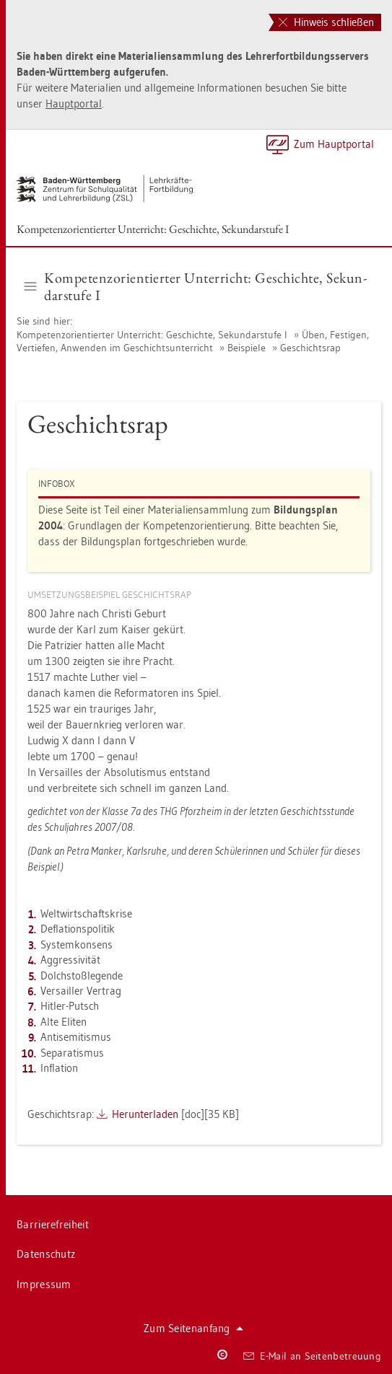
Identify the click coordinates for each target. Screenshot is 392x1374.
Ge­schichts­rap (310, 347)
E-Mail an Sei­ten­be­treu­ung (312, 1355)
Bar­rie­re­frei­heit (53, 1224)
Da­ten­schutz (46, 1254)
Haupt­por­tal (73, 103)
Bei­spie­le (246, 347)
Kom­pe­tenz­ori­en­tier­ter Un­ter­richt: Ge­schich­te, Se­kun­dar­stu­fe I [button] (196, 286)
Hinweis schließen (326, 22)
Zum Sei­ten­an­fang (193, 1328)
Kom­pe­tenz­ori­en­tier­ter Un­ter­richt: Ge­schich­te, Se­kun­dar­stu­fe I (153, 229)
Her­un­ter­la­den (145, 1114)
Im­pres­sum (44, 1284)
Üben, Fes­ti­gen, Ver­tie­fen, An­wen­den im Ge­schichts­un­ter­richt (193, 341)
